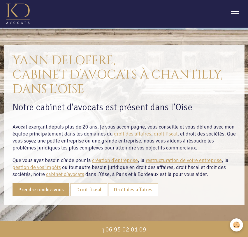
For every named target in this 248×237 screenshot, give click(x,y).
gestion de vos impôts (37, 167)
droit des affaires (132, 134)
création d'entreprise (115, 160)
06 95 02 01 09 (124, 229)
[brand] (19, 14)
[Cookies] (236, 224)
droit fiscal (165, 134)
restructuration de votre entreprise (184, 160)
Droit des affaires (133, 189)
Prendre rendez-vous (41, 189)
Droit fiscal (88, 189)
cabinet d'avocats (65, 174)
